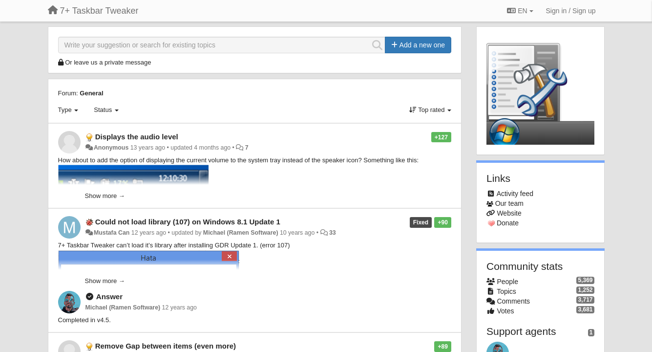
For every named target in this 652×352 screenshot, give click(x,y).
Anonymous (111, 147)
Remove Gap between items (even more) (165, 346)
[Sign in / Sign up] (571, 10)
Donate (508, 223)
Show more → (105, 195)
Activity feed (515, 194)
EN (520, 11)
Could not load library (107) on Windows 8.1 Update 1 (187, 222)
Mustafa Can (111, 232)
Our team (509, 203)
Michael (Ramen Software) (240, 232)
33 (332, 232)
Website (509, 213)
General (91, 93)
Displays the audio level (136, 136)
